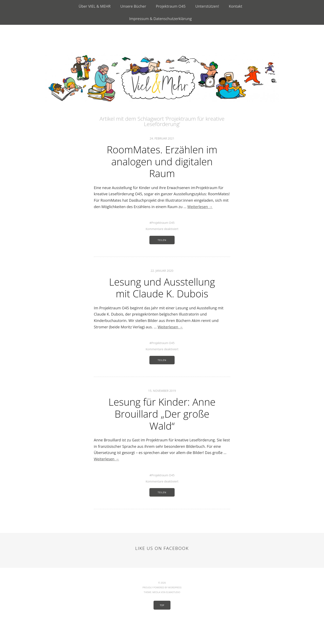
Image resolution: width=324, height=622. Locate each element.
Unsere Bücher (133, 6)
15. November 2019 (162, 391)
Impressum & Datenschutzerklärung (160, 18)
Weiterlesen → (200, 206)
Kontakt (235, 6)
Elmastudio (173, 592)
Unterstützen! (207, 6)
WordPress (174, 587)
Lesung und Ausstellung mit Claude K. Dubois (162, 287)
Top (162, 605)
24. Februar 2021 (162, 138)
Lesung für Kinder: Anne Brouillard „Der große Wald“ (162, 413)
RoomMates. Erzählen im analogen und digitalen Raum (162, 161)
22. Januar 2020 (162, 271)
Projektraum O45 (171, 6)
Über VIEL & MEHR (95, 6)
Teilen (162, 240)
